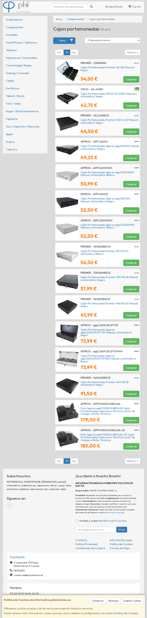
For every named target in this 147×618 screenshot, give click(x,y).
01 (67, 52)
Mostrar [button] (132, 52)
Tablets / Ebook (15, 96)
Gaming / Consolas (17, 73)
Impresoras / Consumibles (22, 58)
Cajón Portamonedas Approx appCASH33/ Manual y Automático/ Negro (106, 200)
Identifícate (113, 6)
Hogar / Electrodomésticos (22, 111)
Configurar (98, 600)
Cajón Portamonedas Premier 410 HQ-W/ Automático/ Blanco (105, 252)
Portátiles (12, 35)
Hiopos (10, 142)
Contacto (81, 540)
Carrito (134, 6)
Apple (9, 134)
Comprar (131, 79)
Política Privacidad (86, 544)
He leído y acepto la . (103, 520)
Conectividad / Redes (19, 65)
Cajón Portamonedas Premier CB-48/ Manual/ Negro (107, 69)
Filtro (66, 40)
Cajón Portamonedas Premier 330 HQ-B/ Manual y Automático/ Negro (109, 279)
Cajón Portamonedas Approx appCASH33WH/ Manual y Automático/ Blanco (108, 226)
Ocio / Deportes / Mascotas (22, 126)
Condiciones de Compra (90, 548)
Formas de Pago (120, 548)
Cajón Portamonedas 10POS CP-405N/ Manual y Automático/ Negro (109, 95)
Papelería (11, 119)
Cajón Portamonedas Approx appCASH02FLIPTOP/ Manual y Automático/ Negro (106, 332)
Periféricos (13, 88)
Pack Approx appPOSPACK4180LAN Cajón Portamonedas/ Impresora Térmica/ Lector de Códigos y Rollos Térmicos (108, 411)
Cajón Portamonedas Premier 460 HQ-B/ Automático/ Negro (105, 383)
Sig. (74, 52)
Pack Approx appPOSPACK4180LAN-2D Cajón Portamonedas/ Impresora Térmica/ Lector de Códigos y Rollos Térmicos (108, 437)
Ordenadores (14, 19)
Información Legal (121, 540)
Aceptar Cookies (132, 600)
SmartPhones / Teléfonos (21, 42)
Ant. (59, 52)
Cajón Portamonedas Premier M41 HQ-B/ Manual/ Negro (109, 305)
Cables (10, 80)
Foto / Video (13, 103)
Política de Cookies (126, 613)
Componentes (14, 27)
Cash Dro (12, 149)
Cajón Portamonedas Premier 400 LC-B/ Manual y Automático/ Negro (110, 121)
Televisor (11, 50)
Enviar (121, 529)
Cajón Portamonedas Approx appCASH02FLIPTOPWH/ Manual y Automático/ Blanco (108, 358)
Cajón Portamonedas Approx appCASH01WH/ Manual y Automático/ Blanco (107, 174)
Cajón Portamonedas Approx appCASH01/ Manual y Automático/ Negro (110, 147)
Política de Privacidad (114, 512)
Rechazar (114, 600)
